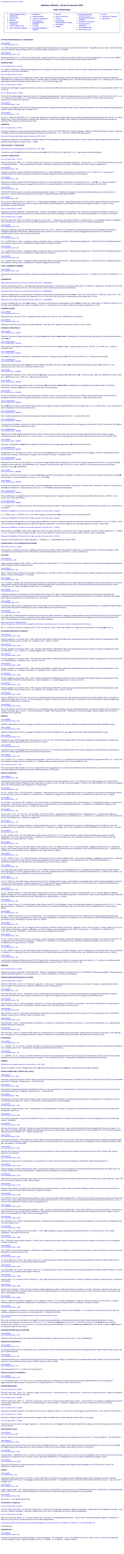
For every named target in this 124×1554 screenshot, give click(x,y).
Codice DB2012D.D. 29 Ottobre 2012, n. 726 (9, 788)
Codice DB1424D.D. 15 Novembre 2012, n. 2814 (10, 693)
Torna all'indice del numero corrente (12, 1)
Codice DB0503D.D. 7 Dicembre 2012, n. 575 (10, 1365)
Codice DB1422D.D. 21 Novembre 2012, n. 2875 (10, 1265)
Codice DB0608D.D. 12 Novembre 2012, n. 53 (10, 312)
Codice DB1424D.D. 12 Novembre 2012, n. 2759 (10, 674)
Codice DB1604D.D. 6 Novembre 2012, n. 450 (10, 225)
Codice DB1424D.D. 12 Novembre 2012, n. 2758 (10, 664)
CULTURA (35, 26)
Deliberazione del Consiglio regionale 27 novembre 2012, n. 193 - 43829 (23, 149)
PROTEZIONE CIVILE (85, 29)
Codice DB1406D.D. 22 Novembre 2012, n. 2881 (10, 1285)
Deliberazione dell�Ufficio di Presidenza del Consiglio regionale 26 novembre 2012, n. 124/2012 (30, 536)
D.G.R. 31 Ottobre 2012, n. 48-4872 (11, 84)
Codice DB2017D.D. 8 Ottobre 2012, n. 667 (9, 1474)
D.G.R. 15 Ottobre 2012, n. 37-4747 (11, 159)
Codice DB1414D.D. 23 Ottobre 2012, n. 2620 (10, 1441)
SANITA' (104, 14)
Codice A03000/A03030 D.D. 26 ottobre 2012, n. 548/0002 (11, 430)
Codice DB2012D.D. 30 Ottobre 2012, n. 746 (9, 935)
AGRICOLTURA (14, 18)
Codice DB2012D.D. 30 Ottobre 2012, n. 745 (9, 923)
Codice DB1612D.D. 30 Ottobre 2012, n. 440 (9, 178)
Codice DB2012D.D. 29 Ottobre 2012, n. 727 (9, 798)
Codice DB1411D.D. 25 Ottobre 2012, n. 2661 (10, 1095)
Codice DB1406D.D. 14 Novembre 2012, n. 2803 (10, 1217)
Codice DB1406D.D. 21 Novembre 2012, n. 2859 (10, 1226)
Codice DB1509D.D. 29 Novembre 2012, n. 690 (10, 1028)
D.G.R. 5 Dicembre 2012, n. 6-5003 (11, 546)
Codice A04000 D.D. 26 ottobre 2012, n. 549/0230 (11, 440)
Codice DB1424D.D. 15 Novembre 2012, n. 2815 (10, 705)
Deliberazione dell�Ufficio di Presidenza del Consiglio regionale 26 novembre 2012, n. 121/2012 (30, 511)
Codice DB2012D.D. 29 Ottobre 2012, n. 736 (9, 877)
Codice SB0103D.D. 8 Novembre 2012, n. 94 (9, 43)
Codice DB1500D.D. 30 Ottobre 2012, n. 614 (9, 989)
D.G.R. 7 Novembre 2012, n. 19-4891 (12, 93)
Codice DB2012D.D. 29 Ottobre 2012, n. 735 (9, 865)
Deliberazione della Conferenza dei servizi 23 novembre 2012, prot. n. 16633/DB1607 (26, 299)
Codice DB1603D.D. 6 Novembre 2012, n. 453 (10, 256)
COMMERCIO (36, 14)
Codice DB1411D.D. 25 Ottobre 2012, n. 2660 (10, 1085)
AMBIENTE (12, 20)
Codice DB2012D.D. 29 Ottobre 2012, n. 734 (9, 854)
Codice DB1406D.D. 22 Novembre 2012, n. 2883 (10, 1306)
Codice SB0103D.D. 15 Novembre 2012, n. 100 (10, 53)
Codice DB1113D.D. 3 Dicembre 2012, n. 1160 (10, 103)
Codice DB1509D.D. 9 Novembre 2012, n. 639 (10, 1009)
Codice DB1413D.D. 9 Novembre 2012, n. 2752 (10, 1147)
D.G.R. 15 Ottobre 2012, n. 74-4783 (11, 128)
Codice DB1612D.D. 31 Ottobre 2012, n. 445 (9, 197)
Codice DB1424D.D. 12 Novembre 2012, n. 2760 (10, 683)
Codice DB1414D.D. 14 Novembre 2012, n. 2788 (10, 1460)
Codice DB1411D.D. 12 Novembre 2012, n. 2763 (10, 1164)
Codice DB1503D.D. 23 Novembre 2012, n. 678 (10, 1019)
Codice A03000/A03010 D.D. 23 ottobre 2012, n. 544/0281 (11, 401)
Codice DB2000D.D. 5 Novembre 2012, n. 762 (10, 1355)
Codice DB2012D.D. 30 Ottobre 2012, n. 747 (9, 946)
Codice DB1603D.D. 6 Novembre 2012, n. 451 (10, 237)
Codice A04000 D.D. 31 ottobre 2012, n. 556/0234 (11, 470)
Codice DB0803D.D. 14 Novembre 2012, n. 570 (10, 736)
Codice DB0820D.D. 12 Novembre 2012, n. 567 (10, 720)
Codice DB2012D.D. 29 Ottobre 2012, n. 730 (9, 821)
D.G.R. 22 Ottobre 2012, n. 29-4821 (11, 1397)
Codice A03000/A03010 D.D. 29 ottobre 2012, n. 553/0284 (11, 448)
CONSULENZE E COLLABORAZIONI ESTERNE (38, 22)
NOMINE (58, 26)
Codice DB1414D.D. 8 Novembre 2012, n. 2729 (10, 1450)
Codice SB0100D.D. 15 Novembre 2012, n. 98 (10, 320)
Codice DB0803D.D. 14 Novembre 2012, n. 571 (10, 745)
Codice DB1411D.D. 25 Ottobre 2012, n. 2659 (10, 1075)
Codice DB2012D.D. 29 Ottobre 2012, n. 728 (9, 809)
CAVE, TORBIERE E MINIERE (18, 28)
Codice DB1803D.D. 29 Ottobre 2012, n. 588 (9, 569)
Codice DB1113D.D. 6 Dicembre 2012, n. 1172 (10, 113)
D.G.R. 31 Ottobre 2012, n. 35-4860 (11, 1407)
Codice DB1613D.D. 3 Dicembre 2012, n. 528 (10, 270)
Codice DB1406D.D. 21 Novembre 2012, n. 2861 (10, 1246)
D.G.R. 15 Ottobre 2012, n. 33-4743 (11, 969)
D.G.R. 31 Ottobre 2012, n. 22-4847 (11, 208)
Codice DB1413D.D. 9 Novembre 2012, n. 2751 (10, 1135)
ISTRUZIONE (59, 24)
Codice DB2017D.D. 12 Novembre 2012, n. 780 (10, 1495)
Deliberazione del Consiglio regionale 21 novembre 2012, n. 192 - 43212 (23, 1064)
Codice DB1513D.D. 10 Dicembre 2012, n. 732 (10, 1051)
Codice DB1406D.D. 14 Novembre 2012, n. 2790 (10, 1194)
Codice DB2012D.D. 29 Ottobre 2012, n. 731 (9, 831)
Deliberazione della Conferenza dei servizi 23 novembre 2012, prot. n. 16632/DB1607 (26, 291)
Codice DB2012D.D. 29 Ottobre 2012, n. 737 (9, 888)
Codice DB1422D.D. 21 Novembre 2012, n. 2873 (10, 1256)
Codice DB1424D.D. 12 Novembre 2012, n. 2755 (10, 635)
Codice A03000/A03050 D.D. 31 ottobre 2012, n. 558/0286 (11, 491)
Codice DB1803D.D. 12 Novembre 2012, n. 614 (10, 611)
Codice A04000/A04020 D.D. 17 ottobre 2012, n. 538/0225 (11, 352)
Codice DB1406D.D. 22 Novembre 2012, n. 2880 (10, 1275)
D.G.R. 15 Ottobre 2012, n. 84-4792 (11, 1514)
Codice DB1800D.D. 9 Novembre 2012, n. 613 (10, 601)
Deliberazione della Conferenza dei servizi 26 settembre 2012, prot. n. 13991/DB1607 (26, 282)
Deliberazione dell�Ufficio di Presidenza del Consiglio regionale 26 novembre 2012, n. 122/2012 (30, 518)
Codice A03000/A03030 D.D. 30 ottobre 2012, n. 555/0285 (11, 458)
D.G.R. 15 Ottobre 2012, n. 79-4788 (11, 66)
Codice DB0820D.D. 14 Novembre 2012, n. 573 (10, 755)
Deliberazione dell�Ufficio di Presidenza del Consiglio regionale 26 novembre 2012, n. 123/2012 (30, 527)
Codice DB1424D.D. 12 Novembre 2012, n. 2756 (10, 645)
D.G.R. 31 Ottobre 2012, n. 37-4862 (11, 1420)
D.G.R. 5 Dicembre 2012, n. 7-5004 (11, 764)
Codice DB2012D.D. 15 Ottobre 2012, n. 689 (9, 777)
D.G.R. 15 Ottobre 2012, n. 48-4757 (11, 1389)
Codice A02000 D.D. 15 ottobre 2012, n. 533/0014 (11, 332)
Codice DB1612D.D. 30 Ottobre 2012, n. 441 (9, 188)
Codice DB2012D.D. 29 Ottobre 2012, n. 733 (9, 842)
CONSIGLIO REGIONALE (40, 18)
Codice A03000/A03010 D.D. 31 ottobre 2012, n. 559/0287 (11, 501)
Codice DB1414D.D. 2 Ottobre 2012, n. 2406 (9, 1433)
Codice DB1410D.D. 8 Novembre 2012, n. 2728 (10, 1104)
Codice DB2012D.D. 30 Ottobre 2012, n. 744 (9, 911)
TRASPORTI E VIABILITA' (109, 16)
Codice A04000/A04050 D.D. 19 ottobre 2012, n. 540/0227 (11, 360)
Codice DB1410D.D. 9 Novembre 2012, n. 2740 (10, 1114)
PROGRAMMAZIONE (85, 27)
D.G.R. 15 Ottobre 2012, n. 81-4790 (11, 74)
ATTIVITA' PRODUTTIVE (16, 26)
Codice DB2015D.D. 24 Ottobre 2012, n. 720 (9, 1485)
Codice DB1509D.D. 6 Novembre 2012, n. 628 (10, 999)
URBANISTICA (106, 18)
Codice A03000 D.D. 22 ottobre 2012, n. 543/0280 (11, 391)
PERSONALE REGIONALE (87, 21)
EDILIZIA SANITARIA (61, 16)
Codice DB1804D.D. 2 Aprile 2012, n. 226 (8, 559)
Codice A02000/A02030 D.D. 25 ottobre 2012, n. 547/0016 (11, 420)
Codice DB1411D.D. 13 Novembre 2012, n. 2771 (10, 1174)
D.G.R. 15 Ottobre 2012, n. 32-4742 (11, 980)
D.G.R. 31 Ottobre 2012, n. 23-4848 (11, 217)
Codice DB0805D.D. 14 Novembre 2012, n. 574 (10, 1533)
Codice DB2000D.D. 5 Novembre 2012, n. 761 (10, 1345)
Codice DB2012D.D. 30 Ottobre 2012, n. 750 (9, 956)
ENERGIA (58, 18)
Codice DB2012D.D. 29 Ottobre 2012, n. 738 (9, 900)
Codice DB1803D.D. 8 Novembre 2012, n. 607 (10, 590)
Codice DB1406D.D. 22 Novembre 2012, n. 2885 (10, 1296)
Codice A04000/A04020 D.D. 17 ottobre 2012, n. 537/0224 (11, 342)
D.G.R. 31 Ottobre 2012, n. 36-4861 (11, 1414)
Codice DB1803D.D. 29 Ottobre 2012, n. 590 (9, 578)
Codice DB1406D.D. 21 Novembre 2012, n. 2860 (10, 1236)
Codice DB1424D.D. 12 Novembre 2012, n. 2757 (10, 654)
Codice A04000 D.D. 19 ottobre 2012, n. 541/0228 (11, 370)
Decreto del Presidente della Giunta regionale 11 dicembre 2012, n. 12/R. (23, 136)
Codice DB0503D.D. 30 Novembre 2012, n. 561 (10, 1334)
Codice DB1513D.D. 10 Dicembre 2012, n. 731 (10, 1042)
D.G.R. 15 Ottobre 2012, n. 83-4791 (11, 1506)
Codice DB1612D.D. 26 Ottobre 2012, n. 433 (9, 168)
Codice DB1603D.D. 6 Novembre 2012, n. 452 (10, 247)
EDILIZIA (58, 14)
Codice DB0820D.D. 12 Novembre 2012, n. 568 (10, 728)
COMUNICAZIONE (37, 16)
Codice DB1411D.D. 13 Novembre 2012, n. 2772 (10, 1184)
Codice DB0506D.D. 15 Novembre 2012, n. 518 (10, 1376)
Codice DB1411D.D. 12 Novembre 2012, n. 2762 (10, 1156)
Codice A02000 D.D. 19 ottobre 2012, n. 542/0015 (11, 381)
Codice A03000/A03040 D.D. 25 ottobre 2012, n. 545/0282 (11, 411)
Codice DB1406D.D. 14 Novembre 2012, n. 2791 (10, 1205)
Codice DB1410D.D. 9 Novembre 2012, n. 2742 (10, 1124)
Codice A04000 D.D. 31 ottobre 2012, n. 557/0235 (11, 481)
